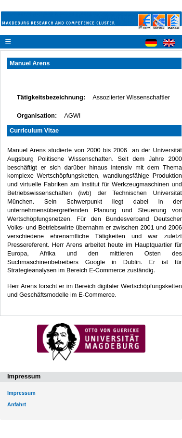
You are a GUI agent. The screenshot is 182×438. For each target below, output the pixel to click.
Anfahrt (16, 404)
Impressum (21, 393)
